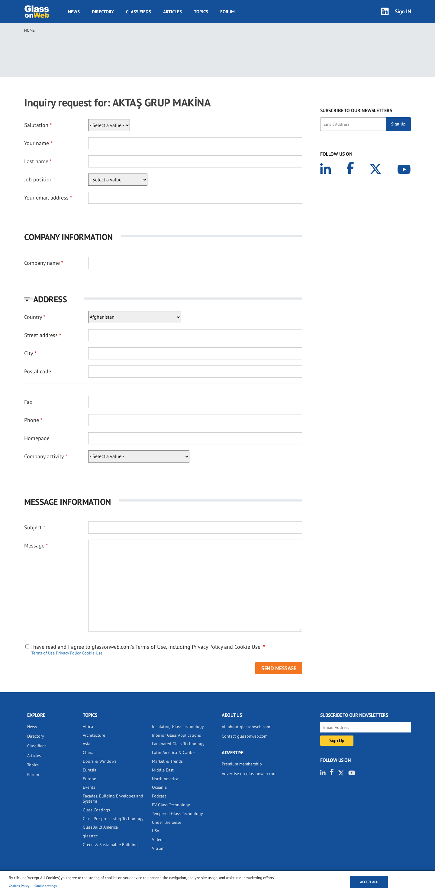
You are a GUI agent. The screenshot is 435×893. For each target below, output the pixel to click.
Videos (158, 839)
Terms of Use (43, 653)
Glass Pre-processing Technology (113, 818)
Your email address (46, 197)
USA (155, 830)
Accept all (369, 882)
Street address (41, 335)
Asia (86, 743)
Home (29, 30)
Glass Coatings (96, 810)
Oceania (159, 787)
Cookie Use (92, 653)
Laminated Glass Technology (178, 743)
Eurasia (89, 770)
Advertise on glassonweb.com (249, 773)
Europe (89, 778)
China (88, 752)
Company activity (44, 456)
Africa (88, 726)
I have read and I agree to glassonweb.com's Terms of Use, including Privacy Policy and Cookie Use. (146, 647)
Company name (42, 262)
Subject (33, 527)
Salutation (36, 125)
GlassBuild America (100, 827)
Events (89, 787)
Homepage (37, 438)
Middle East (163, 770)
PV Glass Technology (171, 804)
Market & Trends (167, 761)
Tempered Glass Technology (177, 813)
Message (34, 545)
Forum (227, 12)
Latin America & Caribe (173, 752)
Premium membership (242, 764)
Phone (31, 420)
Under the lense (166, 822)
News (74, 12)
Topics (201, 12)
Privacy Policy (68, 653)
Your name (36, 143)
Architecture (94, 735)
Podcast (159, 796)
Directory (103, 12)
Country (33, 316)
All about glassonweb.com (246, 726)
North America (165, 778)
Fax (28, 401)
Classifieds (138, 12)
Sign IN (403, 11)
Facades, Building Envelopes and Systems (113, 798)
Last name (36, 161)
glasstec (90, 836)
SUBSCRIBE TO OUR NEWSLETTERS (356, 110)
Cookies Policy (19, 886)
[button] (163, 299)
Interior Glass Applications (176, 735)
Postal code (37, 371)
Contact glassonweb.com (244, 736)
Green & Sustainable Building (110, 844)
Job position (38, 179)
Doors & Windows (99, 761)
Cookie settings (45, 886)
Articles (172, 12)
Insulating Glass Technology (178, 726)
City (28, 353)
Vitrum (158, 848)
